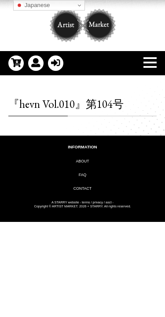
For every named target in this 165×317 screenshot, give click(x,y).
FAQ (82, 175)
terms (86, 202)
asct (109, 202)
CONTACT (82, 188)
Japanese (33, 5)
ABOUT (82, 161)
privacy (98, 202)
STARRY (60, 202)
